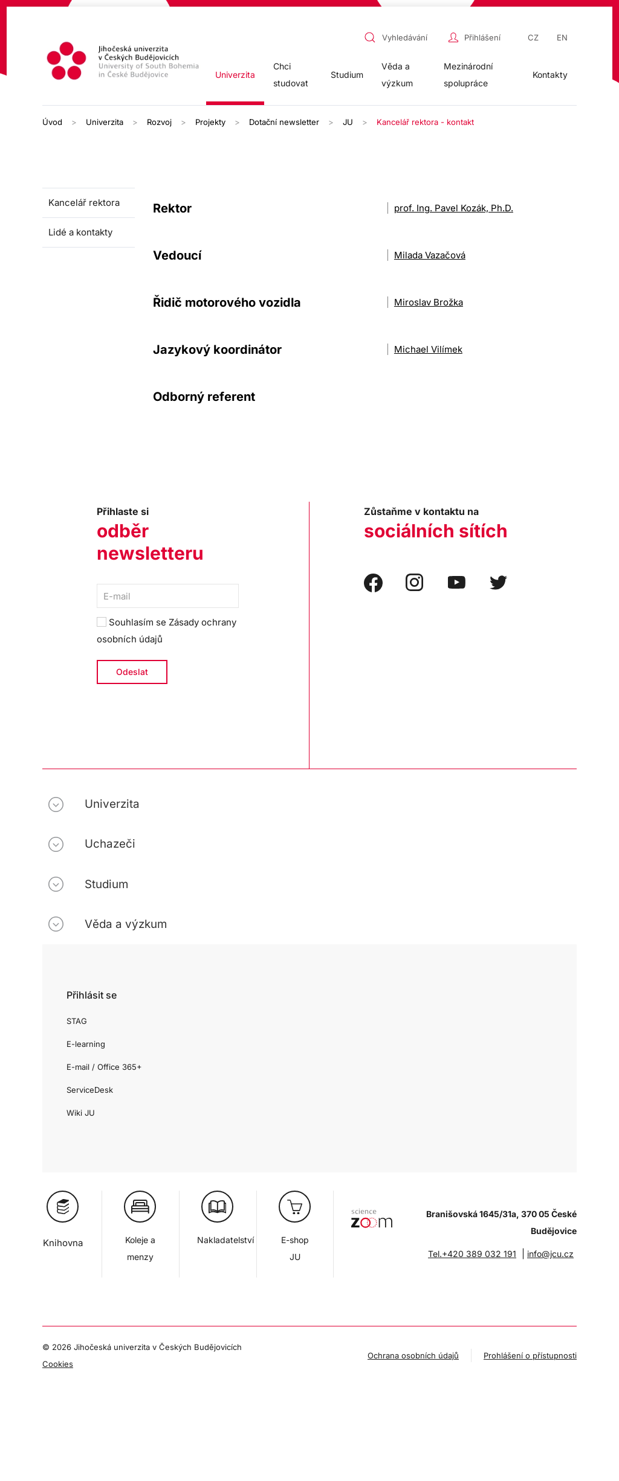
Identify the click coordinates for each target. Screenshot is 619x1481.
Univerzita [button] (235, 74)
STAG (76, 1021)
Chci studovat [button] (290, 74)
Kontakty (550, 74)
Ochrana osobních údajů (413, 1355)
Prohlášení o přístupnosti (530, 1355)
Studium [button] (347, 74)
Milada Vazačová (429, 255)
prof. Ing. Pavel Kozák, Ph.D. (453, 208)
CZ (533, 37)
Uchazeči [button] (110, 844)
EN (562, 37)
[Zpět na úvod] (124, 62)
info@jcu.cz (550, 1254)
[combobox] (403, 37)
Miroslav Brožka (428, 302)
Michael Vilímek (428, 349)
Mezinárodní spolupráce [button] (468, 74)
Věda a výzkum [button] (397, 74)
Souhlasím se (166, 630)
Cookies (57, 1364)
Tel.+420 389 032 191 (472, 1254)
